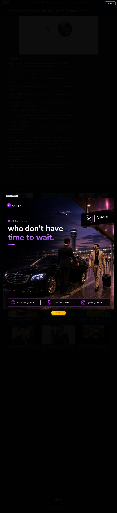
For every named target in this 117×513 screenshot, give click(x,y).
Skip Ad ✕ (110, 3)
